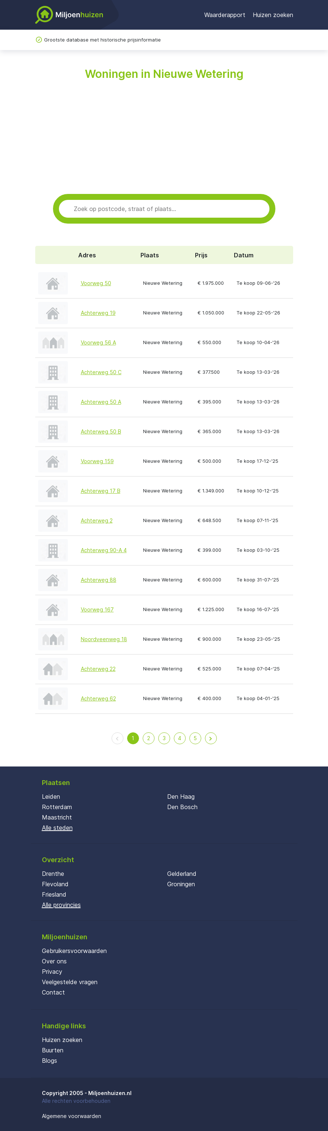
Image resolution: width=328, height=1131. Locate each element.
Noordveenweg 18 (104, 639)
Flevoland (55, 884)
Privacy (52, 971)
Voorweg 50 (96, 283)
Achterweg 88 (98, 580)
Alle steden (57, 827)
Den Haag (181, 796)
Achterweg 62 (98, 698)
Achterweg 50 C (101, 372)
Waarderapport (224, 15)
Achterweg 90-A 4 (104, 550)
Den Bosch (182, 807)
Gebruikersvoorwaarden (74, 950)
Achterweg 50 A (101, 402)
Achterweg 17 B (100, 491)
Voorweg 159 (97, 461)
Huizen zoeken (273, 15)
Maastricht (57, 817)
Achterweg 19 (98, 313)
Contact (53, 992)
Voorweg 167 (97, 609)
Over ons (54, 961)
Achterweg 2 (97, 520)
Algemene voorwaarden (71, 1116)
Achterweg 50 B (101, 431)
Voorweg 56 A (98, 342)
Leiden (51, 796)
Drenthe (53, 873)
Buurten (52, 1050)
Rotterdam (57, 807)
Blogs (49, 1060)
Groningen (181, 884)
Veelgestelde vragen (69, 982)
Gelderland (181, 873)
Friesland (54, 894)
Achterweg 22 (98, 669)
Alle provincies (61, 905)
